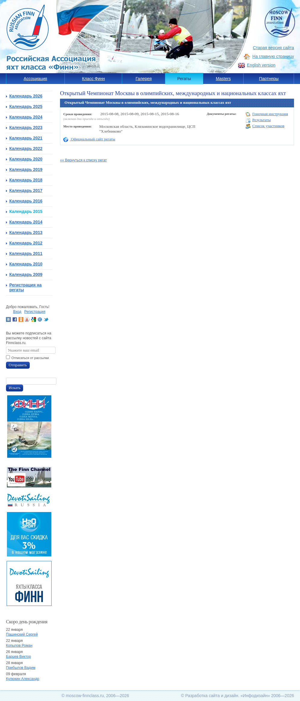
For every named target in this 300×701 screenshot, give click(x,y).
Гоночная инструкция (267, 114)
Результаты (258, 120)
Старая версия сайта (273, 47)
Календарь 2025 (25, 106)
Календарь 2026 (25, 96)
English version (261, 65)
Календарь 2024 (25, 117)
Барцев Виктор (18, 657)
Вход (17, 312)
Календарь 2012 (25, 243)
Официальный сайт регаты (89, 139)
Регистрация (34, 312)
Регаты (184, 78)
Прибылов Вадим (20, 668)
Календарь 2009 (25, 274)
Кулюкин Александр (22, 679)
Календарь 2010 (25, 264)
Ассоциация (35, 78)
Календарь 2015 (25, 211)
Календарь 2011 (25, 253)
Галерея (144, 78)
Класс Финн (93, 78)
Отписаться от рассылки (30, 358)
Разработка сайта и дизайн (211, 695)
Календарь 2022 (25, 148)
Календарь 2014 (25, 222)
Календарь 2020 (25, 159)
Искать (14, 387)
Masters (223, 78)
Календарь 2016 (25, 201)
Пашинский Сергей (22, 634)
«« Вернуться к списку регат (83, 160)
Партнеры (268, 78)
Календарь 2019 (25, 169)
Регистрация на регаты (25, 287)
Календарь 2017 (25, 190)
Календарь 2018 (25, 180)
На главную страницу (273, 56)
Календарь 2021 (25, 138)
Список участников (265, 126)
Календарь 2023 (25, 127)
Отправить (18, 365)
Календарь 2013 (25, 232)
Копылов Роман (19, 645)
